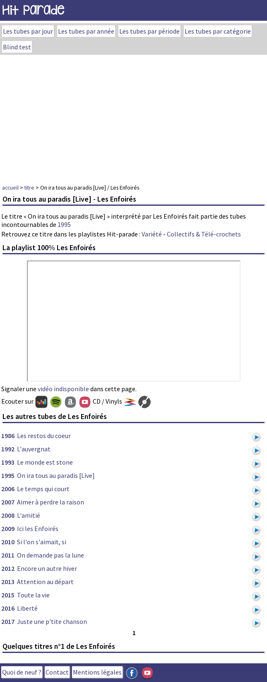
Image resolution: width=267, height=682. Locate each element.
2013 (7, 581)
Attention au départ (45, 581)
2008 (7, 515)
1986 (7, 435)
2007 (7, 502)
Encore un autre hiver (47, 568)
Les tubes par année (86, 31)
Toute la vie (33, 595)
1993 (7, 462)
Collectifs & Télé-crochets (204, 234)
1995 (64, 224)
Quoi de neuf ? (21, 672)
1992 (7, 449)
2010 (7, 542)
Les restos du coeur (44, 435)
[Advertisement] (133, 117)
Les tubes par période (149, 31)
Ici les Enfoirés (37, 528)
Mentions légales (97, 672)
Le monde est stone (45, 462)
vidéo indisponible (63, 389)
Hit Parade (33, 10)
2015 (7, 595)
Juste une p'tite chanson (52, 621)
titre (29, 187)
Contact (57, 672)
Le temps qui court (43, 489)
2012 (7, 568)
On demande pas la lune (50, 555)
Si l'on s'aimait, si (41, 542)
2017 (7, 621)
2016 (7, 608)
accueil (10, 187)
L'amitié (28, 515)
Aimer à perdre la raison (50, 502)
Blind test (17, 47)
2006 (7, 489)
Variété (152, 234)
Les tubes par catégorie (218, 31)
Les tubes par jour (28, 31)
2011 (7, 555)
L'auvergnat (34, 449)
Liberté (27, 608)
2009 (7, 528)
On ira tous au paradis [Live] (56, 475)
